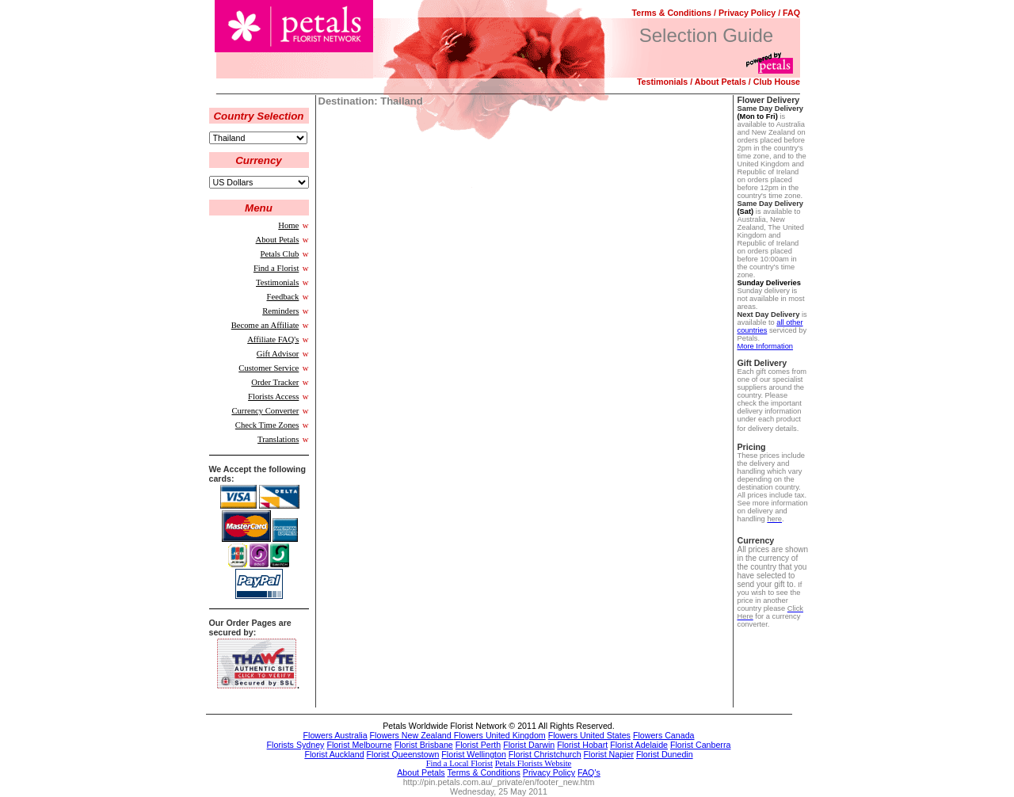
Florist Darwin (529, 744)
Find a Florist (276, 268)
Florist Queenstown (403, 754)
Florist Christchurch (545, 754)
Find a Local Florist (459, 763)
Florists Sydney (296, 744)
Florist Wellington (473, 754)
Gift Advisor (278, 353)
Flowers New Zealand (412, 735)
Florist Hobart (582, 744)
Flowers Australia (335, 735)
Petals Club (280, 254)
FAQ (791, 12)
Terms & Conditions (671, 12)
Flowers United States (589, 735)
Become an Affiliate (265, 325)
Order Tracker (275, 382)
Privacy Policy (747, 12)
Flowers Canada (664, 735)
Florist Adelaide (639, 744)
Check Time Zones (267, 425)
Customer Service (268, 368)
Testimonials (662, 81)
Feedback (283, 296)
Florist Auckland (334, 754)
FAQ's (589, 772)
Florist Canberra (700, 744)
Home (288, 225)
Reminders (280, 311)
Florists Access (273, 396)
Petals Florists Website (533, 763)
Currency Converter (265, 410)
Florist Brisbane (424, 744)
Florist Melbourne (358, 744)
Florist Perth (478, 744)
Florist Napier (609, 754)
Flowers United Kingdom (500, 735)
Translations (278, 439)
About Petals (720, 81)
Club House (776, 81)
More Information (766, 346)
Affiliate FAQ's (273, 339)
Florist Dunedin (664, 754)
